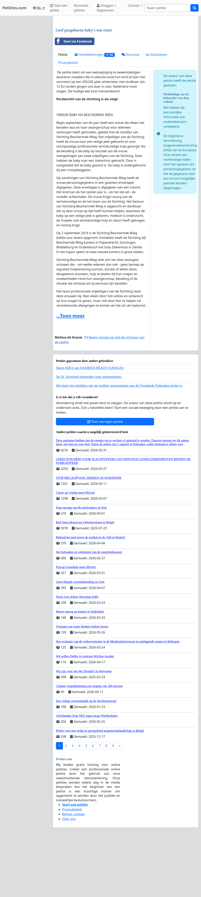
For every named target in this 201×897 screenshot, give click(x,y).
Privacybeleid (68, 118)
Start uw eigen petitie (105, 477)
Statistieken (156, 110)
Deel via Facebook (73, 96)
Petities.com (14, 7)
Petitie (63, 110)
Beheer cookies (73, 869)
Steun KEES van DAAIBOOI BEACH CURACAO (90, 423)
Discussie (131, 110)
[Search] (167, 8)
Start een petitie (59, 7)
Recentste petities (81, 7)
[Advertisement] (125, 49)
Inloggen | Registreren (106, 7)
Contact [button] (134, 5)
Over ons (69, 874)
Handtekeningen (94, 110)
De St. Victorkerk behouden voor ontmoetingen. (89, 432)
